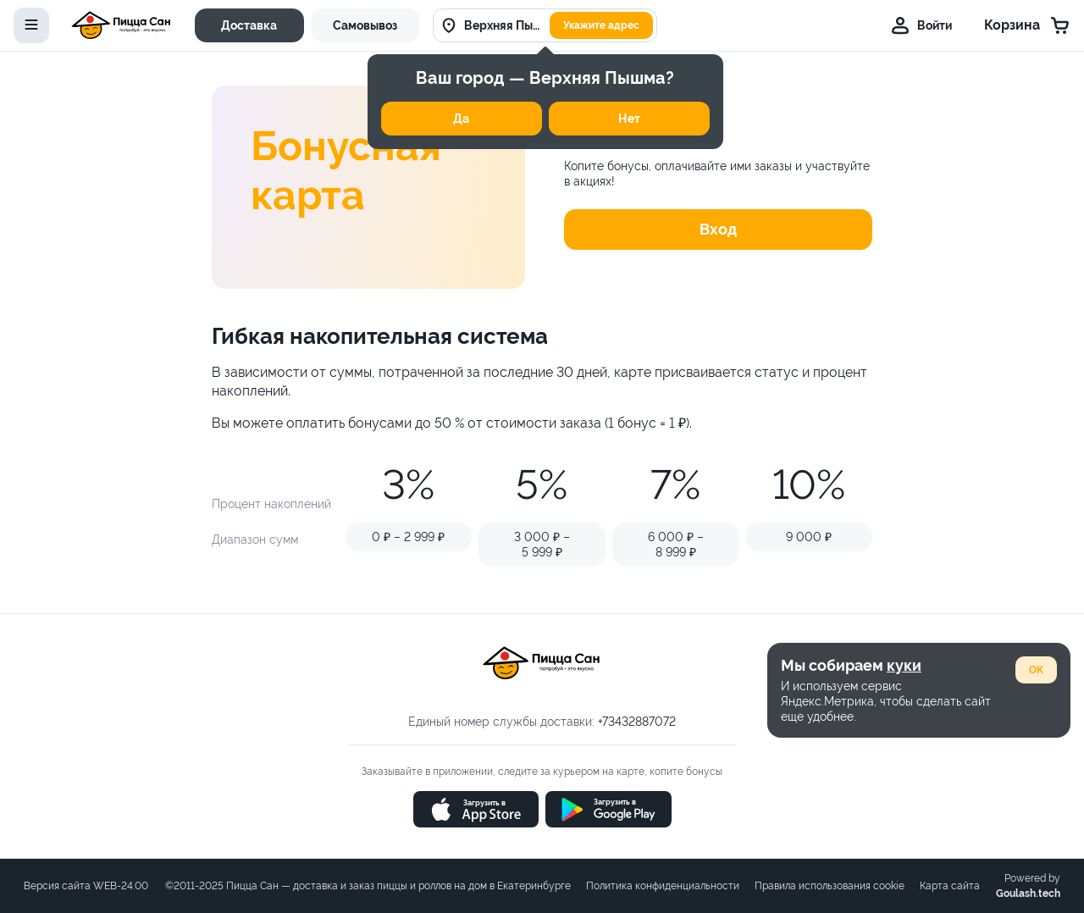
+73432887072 (637, 721)
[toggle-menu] (31, 25)
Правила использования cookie (829, 886)
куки (904, 665)
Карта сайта (950, 886)
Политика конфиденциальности (662, 886)
